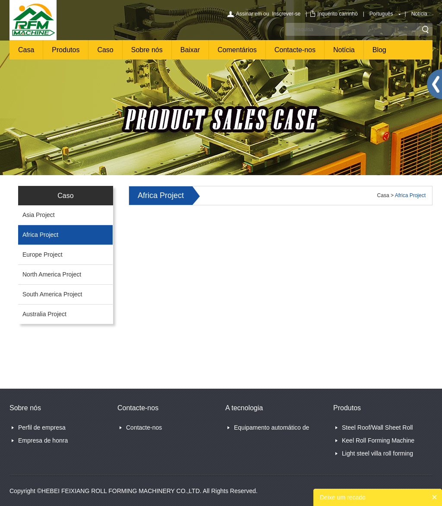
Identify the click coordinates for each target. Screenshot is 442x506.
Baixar (190, 49)
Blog (379, 49)
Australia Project (44, 314)
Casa (26, 49)
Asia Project (38, 214)
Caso (105, 49)
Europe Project (42, 254)
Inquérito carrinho (337, 14)
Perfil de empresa (42, 427)
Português (381, 14)
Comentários (237, 49)
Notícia (419, 14)
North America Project (51, 274)
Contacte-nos (295, 49)
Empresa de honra (43, 440)
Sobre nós (147, 49)
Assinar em (249, 14)
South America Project (52, 294)
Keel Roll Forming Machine (378, 440)
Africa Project (40, 234)
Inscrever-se (286, 14)
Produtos (65, 49)
